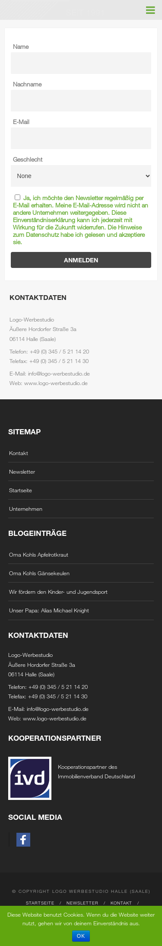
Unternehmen (25, 508)
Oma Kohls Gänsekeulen (39, 573)
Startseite (20, 490)
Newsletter (22, 471)
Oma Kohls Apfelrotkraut (38, 554)
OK (81, 936)
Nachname (27, 84)
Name (21, 46)
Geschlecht (27, 159)
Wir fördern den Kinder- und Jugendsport (58, 591)
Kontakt (18, 452)
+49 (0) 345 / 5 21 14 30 (57, 696)
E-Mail (21, 121)
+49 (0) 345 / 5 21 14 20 (58, 686)
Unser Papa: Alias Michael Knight (49, 610)
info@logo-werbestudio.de (58, 708)
